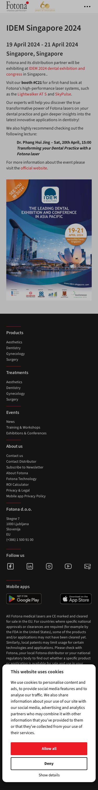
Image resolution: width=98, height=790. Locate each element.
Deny (49, 763)
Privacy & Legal (18, 490)
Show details (49, 775)
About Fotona (17, 473)
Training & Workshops (23, 427)
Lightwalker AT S (32, 94)
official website (34, 168)
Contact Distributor (21, 461)
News (10, 421)
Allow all (49, 748)
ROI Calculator (17, 484)
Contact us (14, 455)
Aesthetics (14, 342)
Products (14, 333)
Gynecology (15, 353)
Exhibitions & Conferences (26, 433)
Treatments (17, 373)
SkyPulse (63, 94)
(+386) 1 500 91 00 (19, 539)
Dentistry (13, 348)
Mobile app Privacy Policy (26, 496)
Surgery (12, 359)
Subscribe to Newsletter (24, 467)
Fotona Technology (21, 479)
